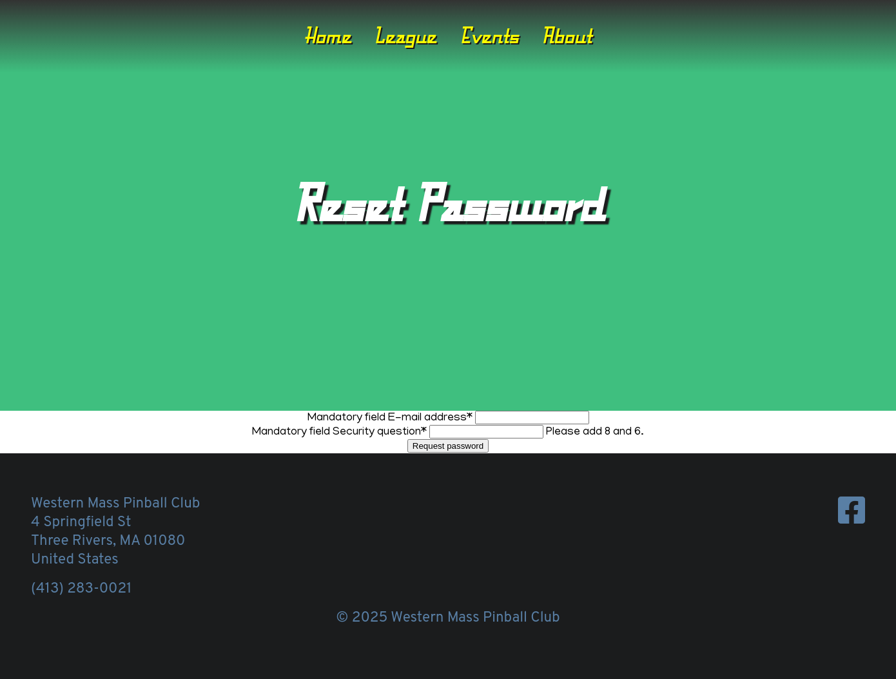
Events (489, 35)
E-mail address (391, 418)
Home (327, 35)
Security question (340, 432)
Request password (448, 446)
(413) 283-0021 (81, 589)
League (405, 35)
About (566, 35)
